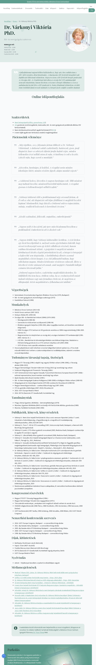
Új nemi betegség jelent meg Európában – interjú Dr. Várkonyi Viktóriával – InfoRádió (44, 583)
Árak (46, 8)
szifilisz (30, 122)
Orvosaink (28, 8)
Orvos (15, 21)
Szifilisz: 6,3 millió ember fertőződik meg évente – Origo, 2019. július (38, 578)
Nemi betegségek (21, 122)
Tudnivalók (39, 8)
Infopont (53, 8)
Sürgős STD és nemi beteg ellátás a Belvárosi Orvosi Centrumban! (48, 2)
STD (53, 130)
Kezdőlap (6, 8)
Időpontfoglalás (82, 8)
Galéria (61, 8)
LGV (44, 122)
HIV (16, 125)
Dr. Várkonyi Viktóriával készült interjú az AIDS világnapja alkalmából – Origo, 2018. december (47, 580)
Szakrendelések (16, 8)
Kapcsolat (70, 8)
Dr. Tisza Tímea (38, 632)
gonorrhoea (38, 122)
